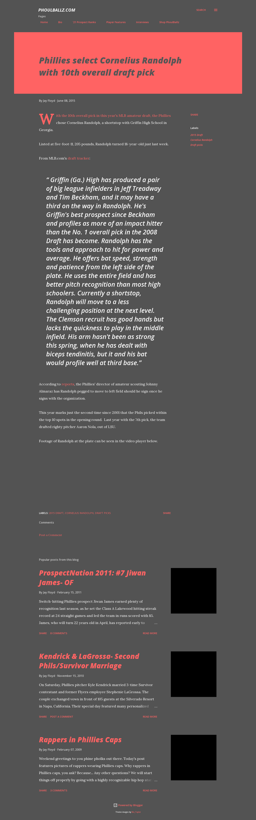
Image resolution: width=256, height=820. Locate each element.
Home (42, 22)
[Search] (201, 10)
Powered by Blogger (128, 805)
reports (68, 384)
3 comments (58, 790)
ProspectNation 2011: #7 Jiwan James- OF (92, 577)
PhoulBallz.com (56, 10)
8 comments (58, 633)
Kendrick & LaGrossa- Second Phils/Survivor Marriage (89, 660)
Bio (58, 22)
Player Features (113, 22)
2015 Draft (196, 135)
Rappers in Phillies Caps (80, 739)
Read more (150, 633)
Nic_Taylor (136, 812)
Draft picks (196, 145)
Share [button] (194, 114)
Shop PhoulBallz (167, 22)
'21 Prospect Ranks (82, 22)
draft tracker (78, 158)
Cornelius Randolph (201, 140)
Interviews (140, 22)
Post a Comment (50, 535)
